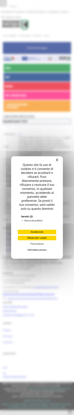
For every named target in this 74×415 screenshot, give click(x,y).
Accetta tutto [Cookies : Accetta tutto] (37, 232)
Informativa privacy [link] (37, 250)
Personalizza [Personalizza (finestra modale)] (37, 244)
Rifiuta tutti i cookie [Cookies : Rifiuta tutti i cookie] (37, 238)
